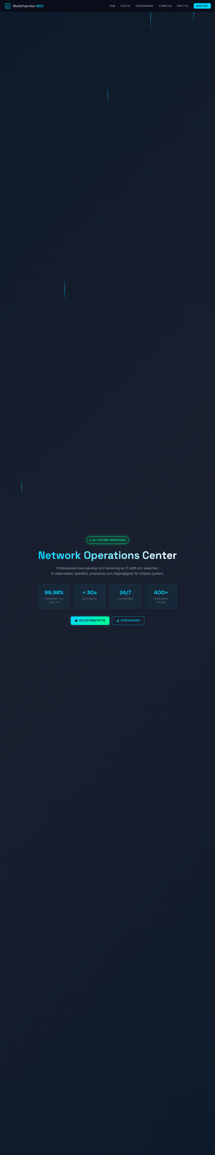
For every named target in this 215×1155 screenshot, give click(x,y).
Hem (112, 5)
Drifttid (182, 5)
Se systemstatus (90, 620)
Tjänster (165, 5)
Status (125, 5)
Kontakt (202, 5)
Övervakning (144, 5)
